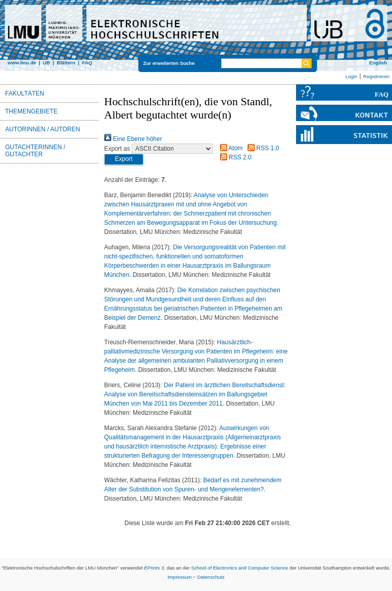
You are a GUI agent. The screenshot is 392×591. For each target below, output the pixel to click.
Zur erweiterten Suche (169, 63)
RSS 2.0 (234, 157)
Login (351, 76)
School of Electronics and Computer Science (239, 568)
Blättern (66, 62)
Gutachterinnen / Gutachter (35, 151)
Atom (230, 148)
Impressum (179, 577)
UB (46, 62)
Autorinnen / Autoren (42, 129)
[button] (123, 159)
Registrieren (376, 76)
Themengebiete (31, 111)
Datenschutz (211, 577)
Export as (117, 148)
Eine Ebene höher (133, 139)
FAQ (87, 62)
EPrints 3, (154, 568)
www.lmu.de (22, 62)
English (378, 62)
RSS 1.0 (261, 148)
